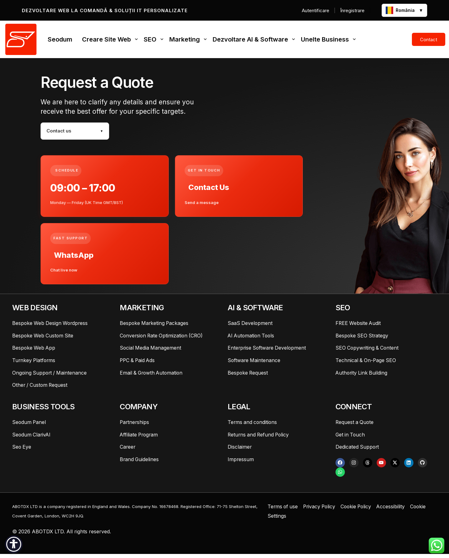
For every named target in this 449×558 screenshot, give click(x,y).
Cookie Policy (359, 510)
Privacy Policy (321, 510)
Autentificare (315, 10)
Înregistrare (352, 10)
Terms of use (283, 510)
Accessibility (395, 510)
